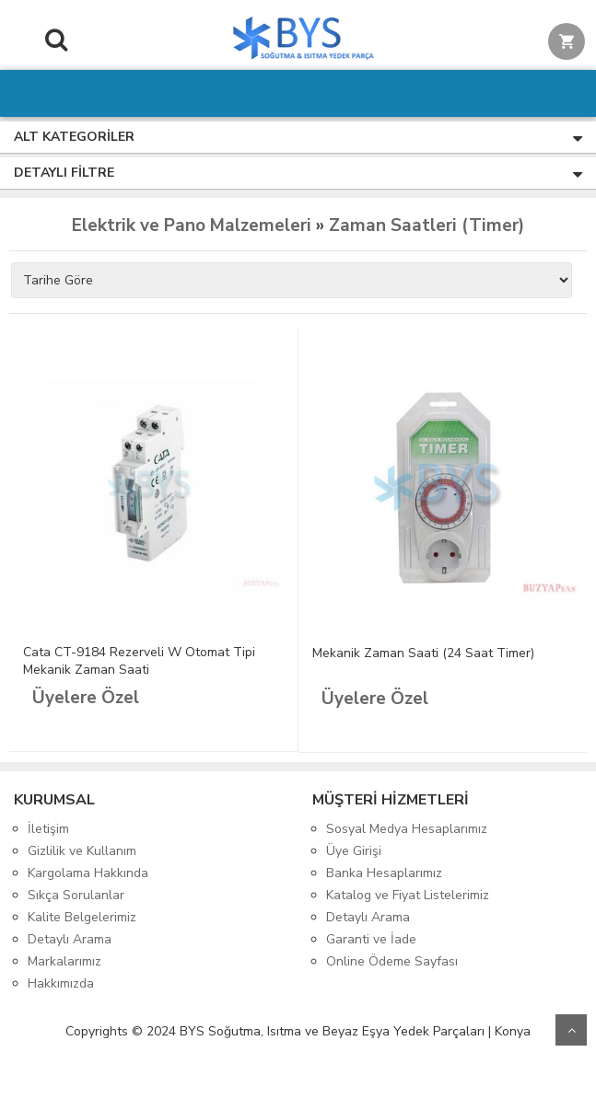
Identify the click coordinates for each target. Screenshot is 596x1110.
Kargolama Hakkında (88, 873)
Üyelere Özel (85, 698)
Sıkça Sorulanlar (76, 895)
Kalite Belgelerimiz (82, 917)
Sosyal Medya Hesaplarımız (406, 829)
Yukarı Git (571, 1030)
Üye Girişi (353, 851)
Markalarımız (64, 961)
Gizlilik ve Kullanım (82, 851)
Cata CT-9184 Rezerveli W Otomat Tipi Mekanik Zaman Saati (139, 660)
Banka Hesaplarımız (384, 873)
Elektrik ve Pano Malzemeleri (191, 225)
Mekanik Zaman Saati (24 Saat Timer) (423, 653)
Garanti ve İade (371, 939)
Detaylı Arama (69, 939)
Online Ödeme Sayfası (392, 961)
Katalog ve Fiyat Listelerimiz (407, 895)
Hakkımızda (61, 983)
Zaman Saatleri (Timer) (426, 225)
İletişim (48, 829)
